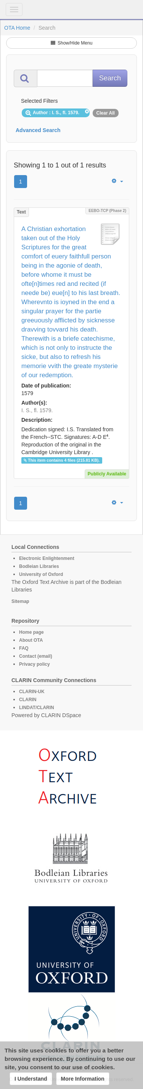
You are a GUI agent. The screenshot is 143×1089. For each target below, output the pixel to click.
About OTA (31, 640)
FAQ (24, 648)
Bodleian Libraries (39, 566)
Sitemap (20, 601)
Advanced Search (38, 130)
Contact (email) (35, 656)
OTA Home (17, 28)
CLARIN (27, 699)
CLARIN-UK (32, 691)
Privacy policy (34, 664)
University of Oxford (41, 574)
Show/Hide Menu (72, 43)
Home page (31, 632)
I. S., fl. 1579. (37, 410)
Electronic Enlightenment (46, 558)
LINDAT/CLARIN (36, 707)
